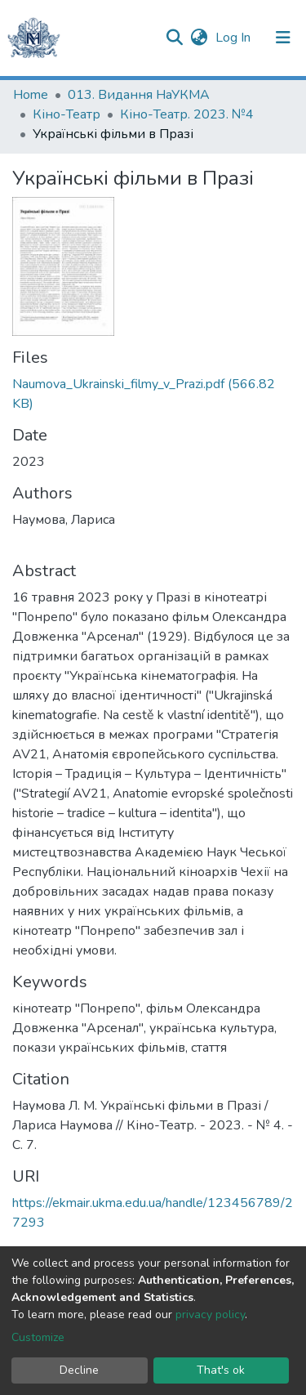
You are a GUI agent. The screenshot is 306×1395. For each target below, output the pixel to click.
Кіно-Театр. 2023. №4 (187, 114)
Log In (234, 38)
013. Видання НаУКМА (139, 95)
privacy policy (210, 1314)
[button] (198, 37)
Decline (79, 1370)
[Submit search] (174, 37)
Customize (37, 1337)
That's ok (221, 1370)
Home (30, 95)
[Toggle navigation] (283, 37)
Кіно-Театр (66, 114)
